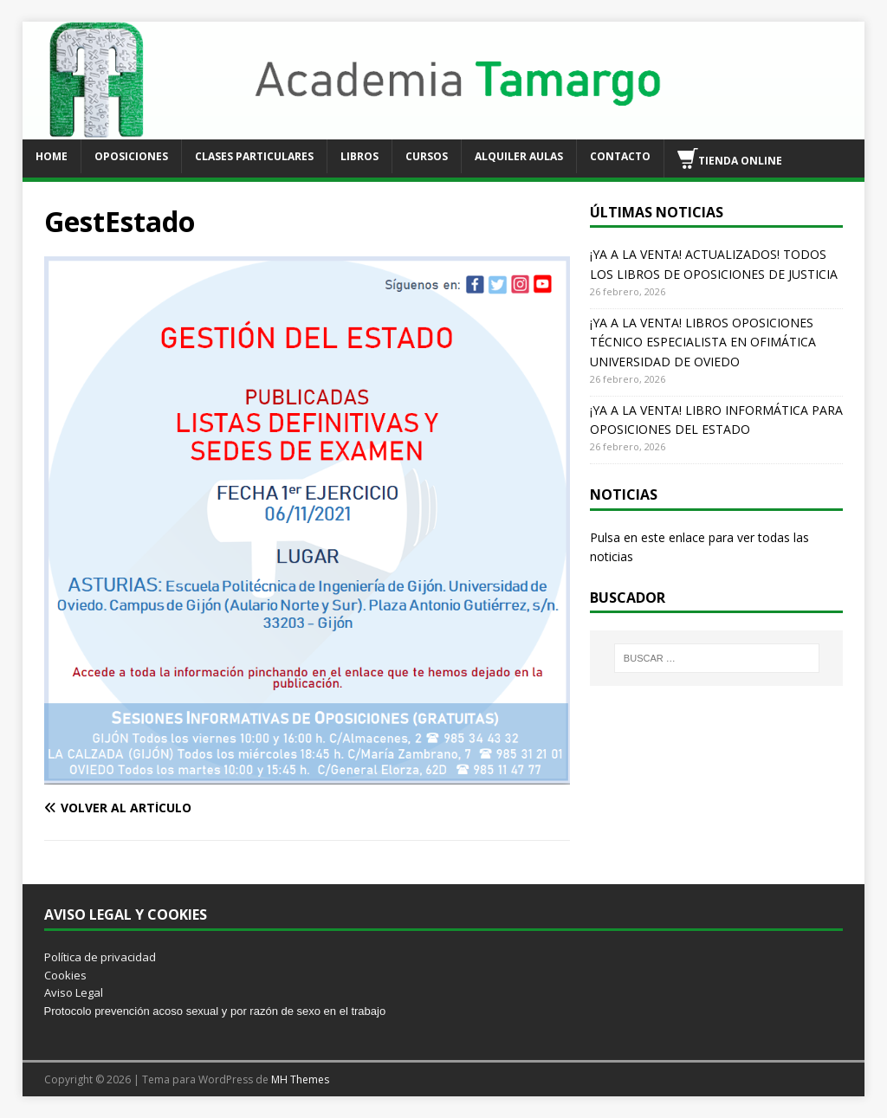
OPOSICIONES (131, 156)
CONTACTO (620, 156)
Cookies (65, 975)
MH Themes (300, 1079)
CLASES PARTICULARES (254, 156)
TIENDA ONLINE (729, 158)
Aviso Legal (73, 992)
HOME (52, 156)
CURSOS (426, 156)
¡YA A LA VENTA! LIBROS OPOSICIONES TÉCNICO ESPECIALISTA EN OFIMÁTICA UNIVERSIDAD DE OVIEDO (703, 342)
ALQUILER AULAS (519, 156)
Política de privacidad (100, 957)
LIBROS (359, 156)
